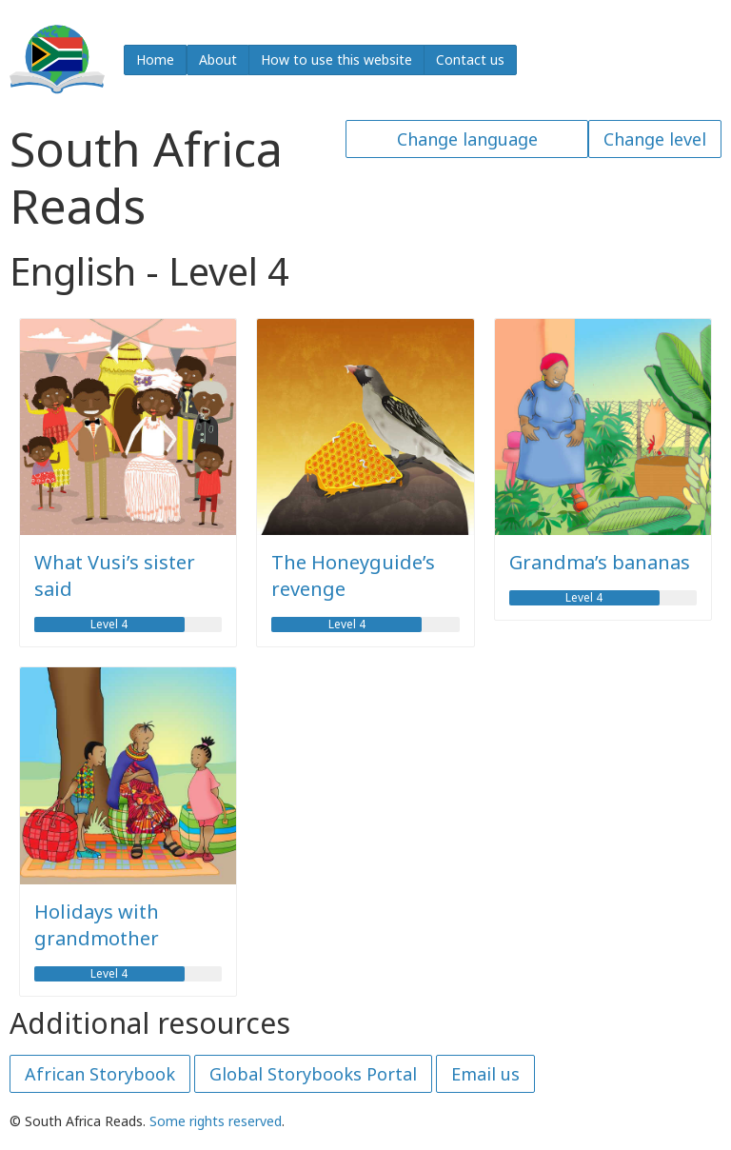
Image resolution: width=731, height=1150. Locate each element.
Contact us (470, 59)
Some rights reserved (215, 1121)
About (218, 59)
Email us (485, 1073)
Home (155, 59)
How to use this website (336, 59)
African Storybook (100, 1073)
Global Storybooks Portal (313, 1073)
